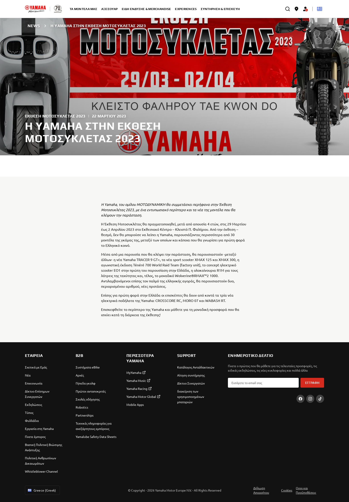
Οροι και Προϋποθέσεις (306, 490)
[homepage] (35, 9)
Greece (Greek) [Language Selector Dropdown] (41, 490)
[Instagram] (310, 399)
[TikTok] (320, 399)
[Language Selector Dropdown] (319, 8)
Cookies (286, 490)
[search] (287, 8)
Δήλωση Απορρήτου (261, 490)
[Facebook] (300, 399)
